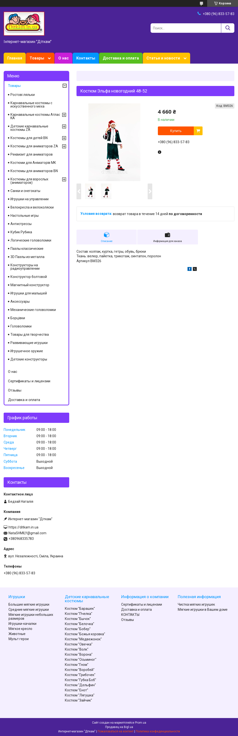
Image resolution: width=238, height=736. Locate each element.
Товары (37, 58)
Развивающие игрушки (29, 343)
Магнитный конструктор (29, 285)
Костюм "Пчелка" (78, 614)
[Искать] (227, 28)
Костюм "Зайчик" (78, 700)
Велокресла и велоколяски (32, 207)
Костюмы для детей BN (29, 138)
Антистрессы (21, 224)
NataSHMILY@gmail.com (27, 533)
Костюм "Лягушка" (79, 695)
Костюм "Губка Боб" (80, 680)
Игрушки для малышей (28, 293)
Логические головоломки (30, 240)
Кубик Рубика (21, 232)
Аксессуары (20, 301)
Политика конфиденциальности (158, 731)
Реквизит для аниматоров (31, 154)
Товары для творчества (29, 334)
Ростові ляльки (22, 95)
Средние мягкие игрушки (28, 609)
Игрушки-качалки (22, 624)
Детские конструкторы (28, 359)
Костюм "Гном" (76, 665)
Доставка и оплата (121, 58)
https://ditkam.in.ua (23, 527)
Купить (176, 131)
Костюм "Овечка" (79, 644)
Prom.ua (140, 722)
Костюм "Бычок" (78, 619)
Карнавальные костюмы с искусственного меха (31, 104)
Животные (17, 634)
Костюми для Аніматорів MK (33, 163)
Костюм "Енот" (76, 690)
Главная (14, 58)
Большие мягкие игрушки (28, 604)
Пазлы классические (26, 249)
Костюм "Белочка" (79, 624)
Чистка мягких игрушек (196, 604)
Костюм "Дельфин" (80, 685)
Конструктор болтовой (28, 277)
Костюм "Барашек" (80, 609)
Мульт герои (18, 639)
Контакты (85, 58)
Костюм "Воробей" (79, 670)
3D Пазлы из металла (27, 257)
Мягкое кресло (20, 629)
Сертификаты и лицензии (29, 381)
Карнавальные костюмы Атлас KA (35, 116)
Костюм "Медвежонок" (83, 639)
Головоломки (21, 326)
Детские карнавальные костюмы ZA (29, 128)
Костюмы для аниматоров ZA (34, 146)
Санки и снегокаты (25, 191)
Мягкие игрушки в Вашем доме (203, 609)
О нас (63, 58)
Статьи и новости (163, 58)
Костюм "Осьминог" (80, 659)
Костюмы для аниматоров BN (34, 171)
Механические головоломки (33, 310)
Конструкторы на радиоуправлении (25, 266)
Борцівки (17, 318)
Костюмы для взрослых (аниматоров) (29, 180)
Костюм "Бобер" (78, 629)
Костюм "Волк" (76, 649)
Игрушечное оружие (26, 351)
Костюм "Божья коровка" (85, 634)
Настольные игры (24, 215)
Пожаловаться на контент (116, 731)
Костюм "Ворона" (79, 654)
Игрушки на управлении (29, 199)
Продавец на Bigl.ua (119, 727)
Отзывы (14, 390)
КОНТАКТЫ (130, 615)
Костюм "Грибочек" (80, 675)
